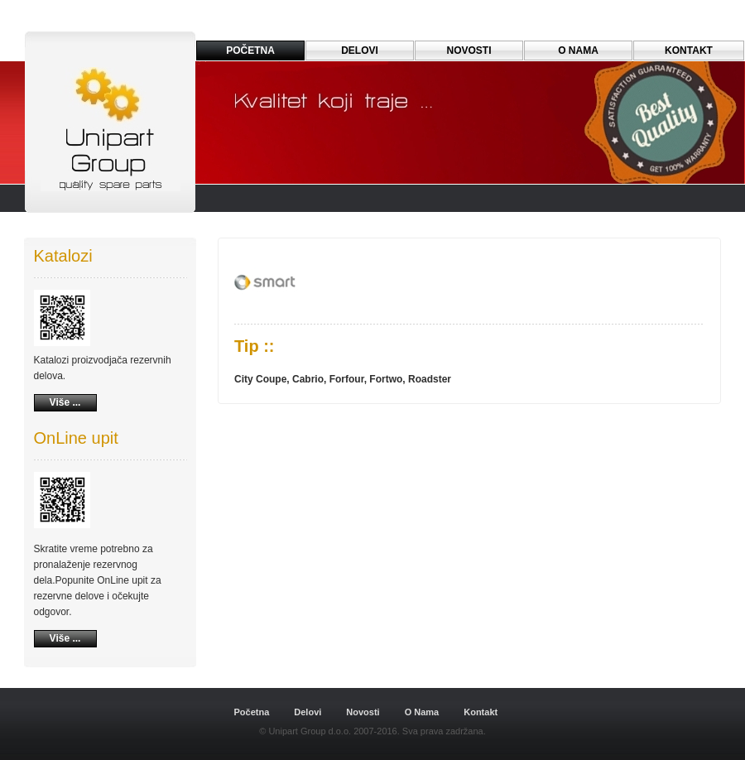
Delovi (359, 50)
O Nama (422, 712)
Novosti (468, 50)
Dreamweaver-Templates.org (114, 675)
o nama (578, 50)
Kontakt (689, 50)
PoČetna (250, 50)
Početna (252, 712)
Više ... (65, 402)
